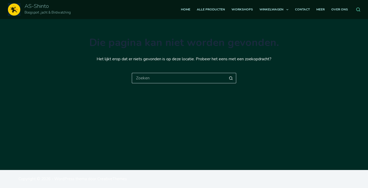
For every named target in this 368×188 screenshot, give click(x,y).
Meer (320, 9)
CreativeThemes (112, 178)
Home (185, 9)
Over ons (339, 9)
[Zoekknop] (231, 78)
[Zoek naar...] (179, 78)
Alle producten (211, 9)
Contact (302, 9)
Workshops (242, 9)
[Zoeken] (358, 9)
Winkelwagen (274, 10)
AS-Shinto (37, 6)
